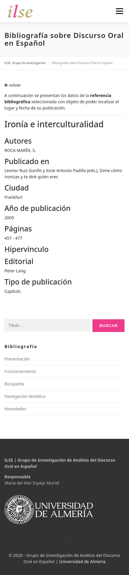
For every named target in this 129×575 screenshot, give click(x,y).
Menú (119, 11)
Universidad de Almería (82, 561)
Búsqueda (14, 384)
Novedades (15, 409)
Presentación (17, 359)
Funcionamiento (20, 371)
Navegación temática (24, 396)
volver (12, 85)
